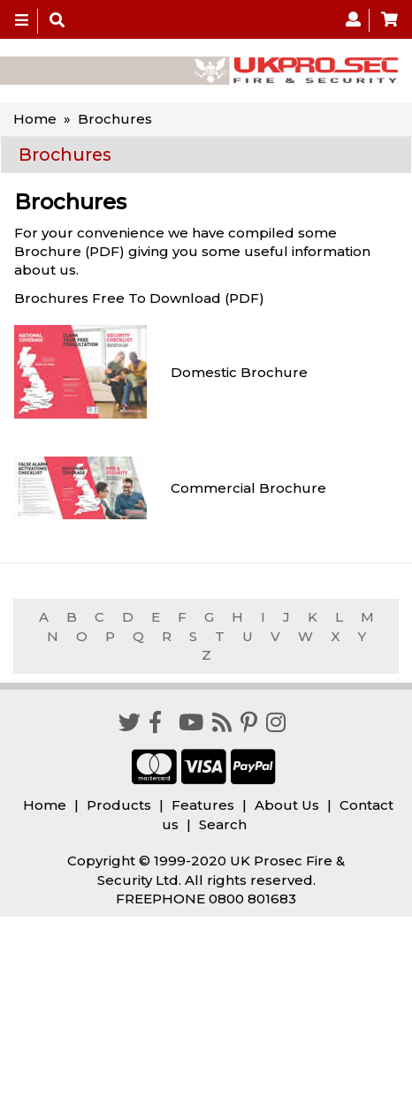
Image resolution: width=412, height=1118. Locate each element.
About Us (287, 805)
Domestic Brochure (239, 372)
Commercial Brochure (248, 488)
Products (119, 805)
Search (223, 824)
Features (203, 805)
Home (35, 118)
